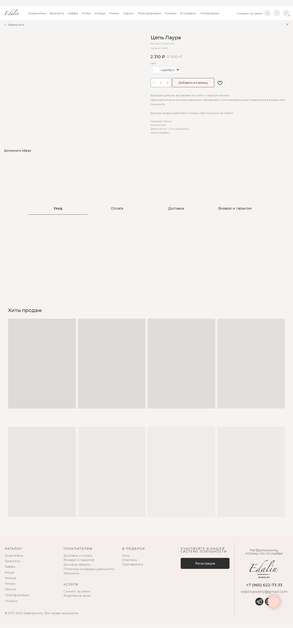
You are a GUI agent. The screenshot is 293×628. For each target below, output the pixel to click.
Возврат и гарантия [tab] (235, 212)
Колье (86, 13)
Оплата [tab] (117, 212)
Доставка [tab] (176, 212)
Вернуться (16, 24)
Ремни (114, 13)
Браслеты (57, 13)
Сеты (126, 559)
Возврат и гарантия (78, 563)
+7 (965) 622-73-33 (264, 588)
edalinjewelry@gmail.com (264, 595)
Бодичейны (37, 13)
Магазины (71, 577)
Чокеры (170, 13)
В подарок (188, 13)
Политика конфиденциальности (88, 572)
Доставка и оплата (77, 559)
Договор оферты (76, 568)
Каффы (73, 13)
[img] (259, 605)
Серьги (128, 13)
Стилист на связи (249, 13)
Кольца (100, 13)
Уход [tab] (58, 212)
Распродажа (209, 13)
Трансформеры (149, 13)
